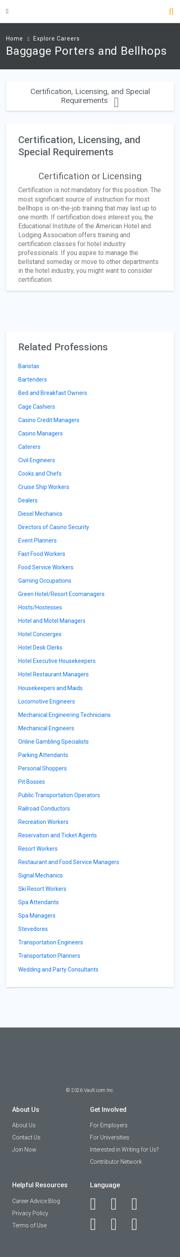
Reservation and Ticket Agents (57, 835)
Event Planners (37, 540)
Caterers (29, 447)
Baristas (28, 366)
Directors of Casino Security (53, 527)
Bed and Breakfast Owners (52, 393)
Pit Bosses (31, 782)
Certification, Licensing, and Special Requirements (90, 96)
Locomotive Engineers (46, 701)
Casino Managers (40, 433)
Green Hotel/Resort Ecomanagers (61, 594)
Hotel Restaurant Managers (53, 674)
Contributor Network (116, 1161)
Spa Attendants (38, 902)
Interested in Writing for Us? (124, 1149)
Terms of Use (29, 1225)
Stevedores (33, 929)
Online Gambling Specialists (53, 741)
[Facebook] (97, 1204)
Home (14, 38)
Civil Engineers (36, 460)
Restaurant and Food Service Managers (68, 862)
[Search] (171, 12)
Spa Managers (37, 915)
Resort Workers (38, 848)
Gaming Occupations (44, 580)
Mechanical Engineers (46, 728)
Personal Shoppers (42, 768)
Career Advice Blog (36, 1201)
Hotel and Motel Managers (52, 621)
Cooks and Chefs (40, 473)
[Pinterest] (118, 1224)
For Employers (109, 1125)
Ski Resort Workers (42, 889)
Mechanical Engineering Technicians (64, 715)
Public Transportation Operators (59, 795)
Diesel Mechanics (40, 514)
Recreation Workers (43, 822)
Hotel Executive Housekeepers (57, 661)
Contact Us (26, 1137)
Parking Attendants (43, 755)
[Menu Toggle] (7, 11)
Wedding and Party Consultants (58, 969)
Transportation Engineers (50, 942)
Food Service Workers (45, 567)
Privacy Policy (30, 1213)
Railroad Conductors (44, 808)
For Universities (109, 1137)
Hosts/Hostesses (40, 607)
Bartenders (32, 379)
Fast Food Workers (41, 554)
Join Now (24, 1149)
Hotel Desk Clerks (40, 647)
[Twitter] (138, 1204)
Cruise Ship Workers (43, 487)
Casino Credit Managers (48, 420)
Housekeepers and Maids (50, 688)
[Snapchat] (138, 1224)
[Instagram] (97, 1224)
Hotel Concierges (40, 634)
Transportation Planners (49, 955)
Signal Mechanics (40, 875)
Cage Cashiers (36, 406)
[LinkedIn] (118, 1204)
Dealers (28, 500)
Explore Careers (56, 38)
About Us (24, 1125)
